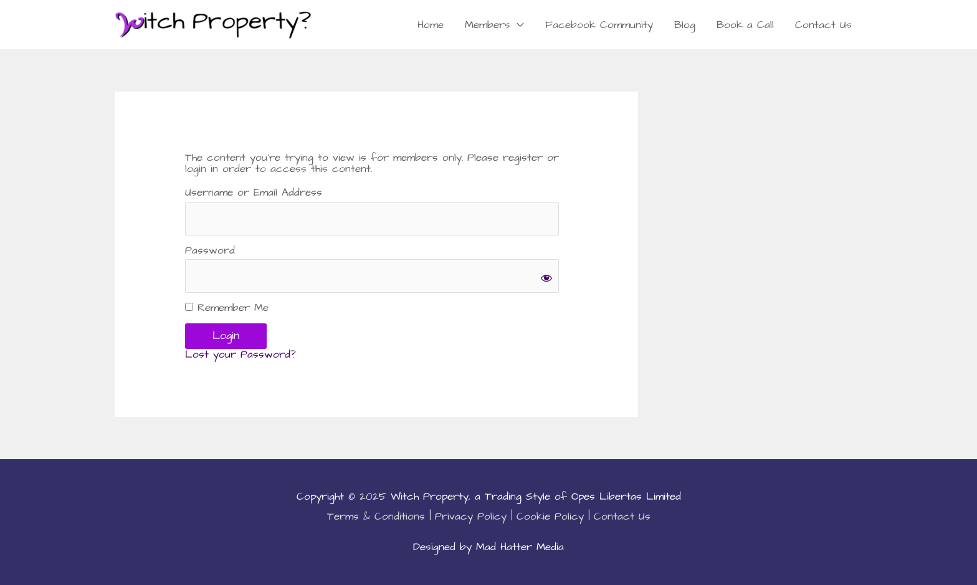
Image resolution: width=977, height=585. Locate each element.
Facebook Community (599, 24)
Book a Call (745, 24)
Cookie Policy (550, 516)
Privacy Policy (471, 516)
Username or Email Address (253, 193)
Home (430, 24)
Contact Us (823, 24)
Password (210, 251)
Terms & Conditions (376, 516)
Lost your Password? (240, 354)
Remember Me (227, 308)
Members (487, 24)
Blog (684, 24)
